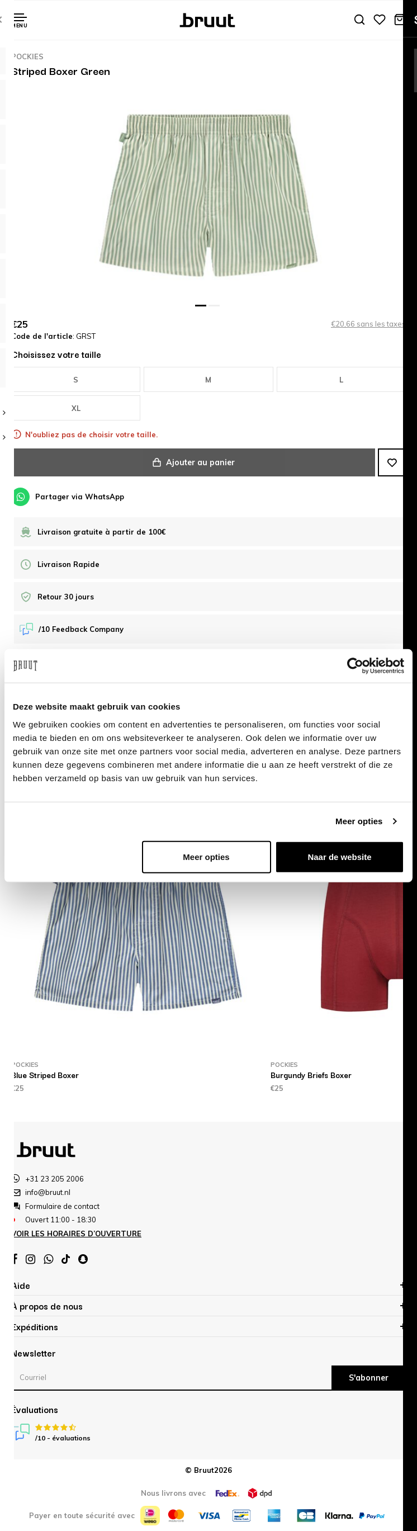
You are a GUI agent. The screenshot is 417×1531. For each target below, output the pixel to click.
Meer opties (358, 821)
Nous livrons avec (173, 1493)
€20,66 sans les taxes (368, 323)
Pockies (27, 56)
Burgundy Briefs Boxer (311, 1075)
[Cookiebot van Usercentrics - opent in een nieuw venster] (355, 666)
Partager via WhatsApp (67, 497)
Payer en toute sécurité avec (82, 1515)
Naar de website (339, 856)
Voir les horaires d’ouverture (76, 1233)
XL (76, 408)
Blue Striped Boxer (45, 1075)
